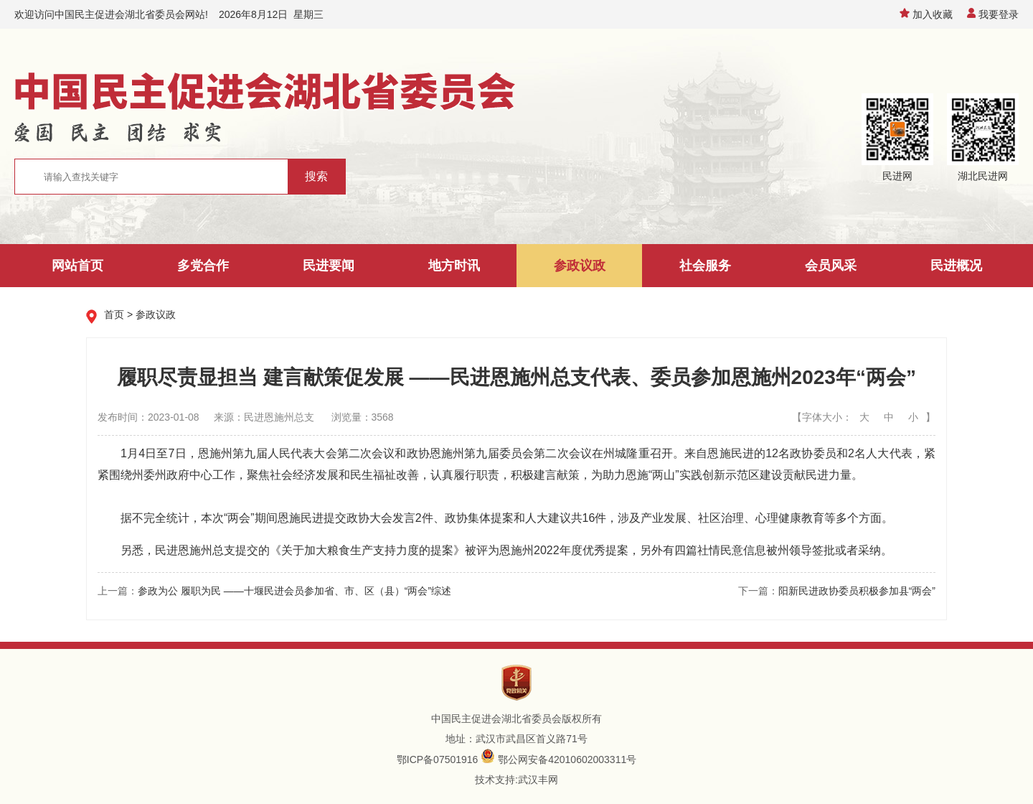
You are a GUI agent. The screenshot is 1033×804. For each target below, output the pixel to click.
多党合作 (203, 265)
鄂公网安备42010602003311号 (567, 759)
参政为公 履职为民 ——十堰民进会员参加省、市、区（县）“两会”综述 (294, 591)
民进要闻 (328, 265)
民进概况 (956, 265)
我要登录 (993, 14)
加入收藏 (926, 14)
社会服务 (705, 265)
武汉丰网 (538, 779)
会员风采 (831, 265)
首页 (114, 314)
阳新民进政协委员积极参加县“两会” (856, 591)
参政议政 (579, 265)
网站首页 (77, 265)
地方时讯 (454, 265)
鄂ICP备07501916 (437, 759)
